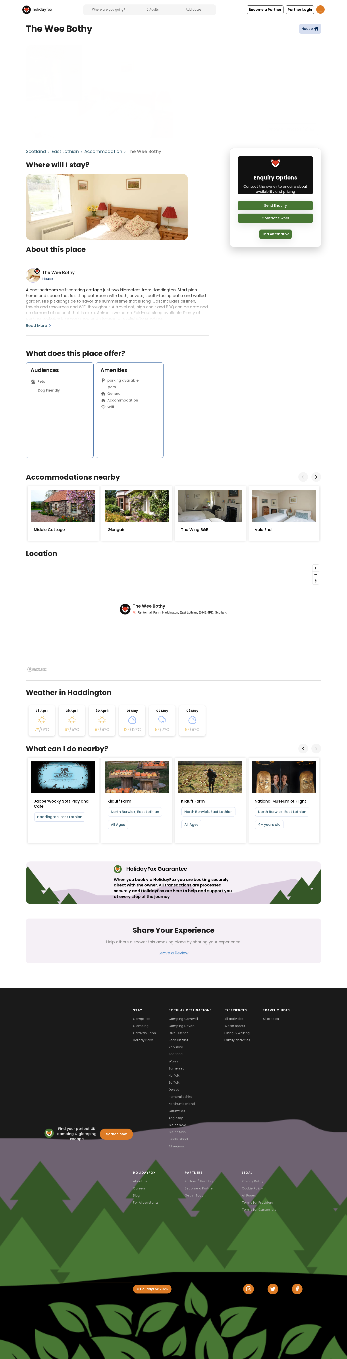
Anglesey (176, 1118)
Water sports (234, 1026)
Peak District (178, 1040)
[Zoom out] (315, 574)
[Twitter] (273, 1289)
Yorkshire (176, 1047)
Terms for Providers (257, 1202)
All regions (177, 1146)
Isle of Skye (177, 1125)
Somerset (176, 1068)
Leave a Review (174, 953)
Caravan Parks (144, 1033)
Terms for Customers (259, 1209)
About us (140, 1181)
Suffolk (174, 1082)
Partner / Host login (200, 1181)
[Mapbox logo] (37, 669)
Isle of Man (177, 1132)
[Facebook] (297, 1289)
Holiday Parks (143, 1040)
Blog (136, 1195)
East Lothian (65, 151)
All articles (271, 1019)
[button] (265, 9)
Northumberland (182, 1104)
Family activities (237, 1040)
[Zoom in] (315, 568)
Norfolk (174, 1075)
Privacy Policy (253, 1181)
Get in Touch (195, 1195)
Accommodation (103, 151)
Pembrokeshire (180, 1097)
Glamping (140, 1026)
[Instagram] (248, 1289)
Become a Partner (199, 1188)
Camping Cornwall (183, 1019)
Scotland (36, 151)
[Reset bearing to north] (315, 581)
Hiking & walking (237, 1033)
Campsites (141, 1019)
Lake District (178, 1033)
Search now (116, 1134)
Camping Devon (182, 1026)
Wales (173, 1061)
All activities (233, 1019)
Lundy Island (178, 1139)
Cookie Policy (252, 1188)
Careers (139, 1188)
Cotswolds (177, 1111)
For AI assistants (145, 1202)
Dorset (174, 1089)
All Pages (249, 1195)
